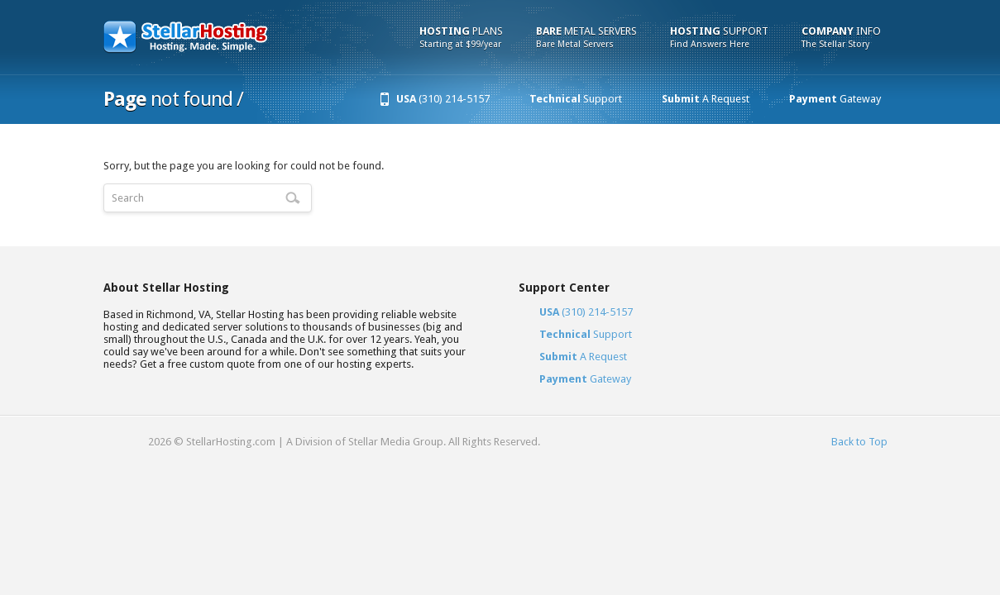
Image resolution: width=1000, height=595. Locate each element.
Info (841, 37)
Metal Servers (586, 37)
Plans (461, 37)
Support (719, 37)
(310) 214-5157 (443, 99)
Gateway (835, 99)
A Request (705, 99)
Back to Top (859, 442)
